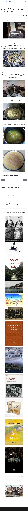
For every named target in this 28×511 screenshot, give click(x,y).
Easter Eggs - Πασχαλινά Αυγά (10, 204)
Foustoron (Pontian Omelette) (10, 195)
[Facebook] (25, 1)
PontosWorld (8, 1)
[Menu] (1, 1)
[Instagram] (26, 1)
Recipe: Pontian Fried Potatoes (10, 187)
